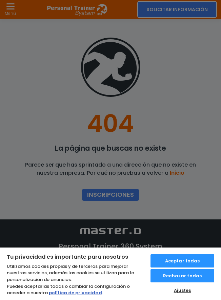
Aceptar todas (182, 261)
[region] (110, 273)
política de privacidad (75, 293)
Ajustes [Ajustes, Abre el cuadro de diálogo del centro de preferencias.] (182, 290)
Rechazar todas (182, 276)
